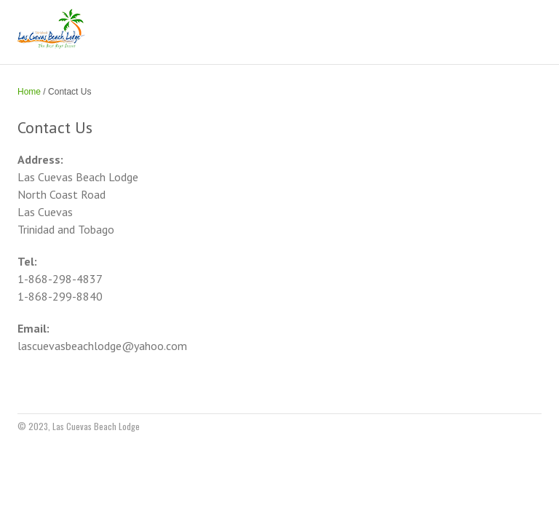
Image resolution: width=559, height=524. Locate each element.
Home (29, 92)
